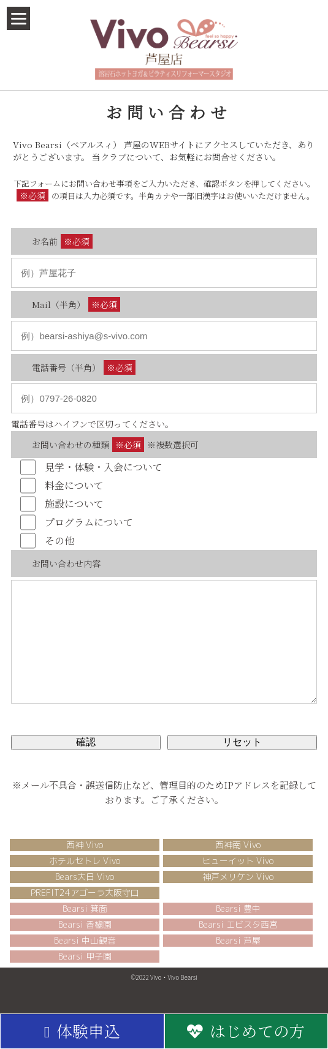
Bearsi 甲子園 (85, 974)
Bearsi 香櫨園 (85, 943)
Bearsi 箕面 (85, 927)
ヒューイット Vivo (237, 879)
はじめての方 (246, 1030)
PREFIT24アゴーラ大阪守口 (85, 911)
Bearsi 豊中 (238, 927)
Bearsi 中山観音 (85, 958)
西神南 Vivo (238, 863)
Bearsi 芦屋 (238, 958)
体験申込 (82, 1030)
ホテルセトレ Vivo (84, 879)
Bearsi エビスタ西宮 (238, 943)
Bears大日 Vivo (84, 895)
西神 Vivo (84, 863)
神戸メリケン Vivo (237, 895)
